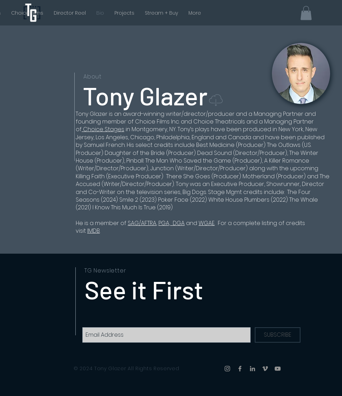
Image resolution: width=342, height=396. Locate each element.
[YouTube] (277, 368)
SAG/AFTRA (142, 223)
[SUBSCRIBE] (277, 335)
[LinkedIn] (252, 368)
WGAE (207, 223)
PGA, (165, 223)
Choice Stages (103, 129)
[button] (306, 13)
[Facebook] (240, 368)
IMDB (93, 231)
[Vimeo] (265, 368)
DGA (179, 223)
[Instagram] (227, 368)
